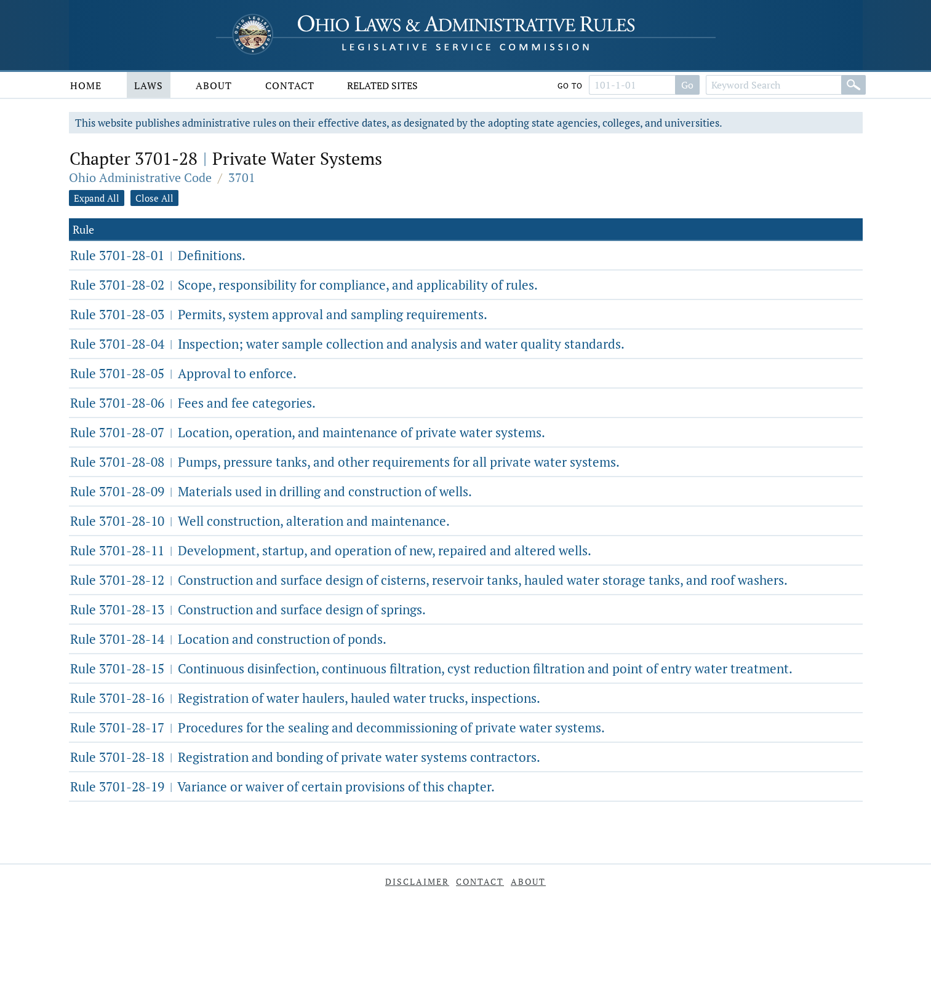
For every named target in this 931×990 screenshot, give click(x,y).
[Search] (853, 85)
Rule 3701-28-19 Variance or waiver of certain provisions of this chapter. (282, 786)
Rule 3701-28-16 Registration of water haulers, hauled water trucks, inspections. (305, 698)
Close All (154, 198)
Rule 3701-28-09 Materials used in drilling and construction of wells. (271, 491)
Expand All (96, 198)
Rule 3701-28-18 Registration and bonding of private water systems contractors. (305, 757)
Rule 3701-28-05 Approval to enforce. (183, 373)
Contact (289, 85)
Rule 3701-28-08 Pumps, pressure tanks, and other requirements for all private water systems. (345, 461)
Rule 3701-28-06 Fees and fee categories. (193, 402)
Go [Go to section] (687, 85)
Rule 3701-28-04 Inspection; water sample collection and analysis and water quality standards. (347, 343)
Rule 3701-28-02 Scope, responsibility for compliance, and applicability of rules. (304, 284)
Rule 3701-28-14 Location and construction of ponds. (228, 638)
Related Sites (382, 85)
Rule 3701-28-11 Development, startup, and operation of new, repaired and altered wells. (330, 550)
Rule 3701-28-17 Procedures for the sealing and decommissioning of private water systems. (337, 727)
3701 (241, 177)
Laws (148, 85)
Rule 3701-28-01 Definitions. (158, 255)
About (214, 85)
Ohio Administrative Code (140, 177)
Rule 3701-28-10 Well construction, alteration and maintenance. (260, 520)
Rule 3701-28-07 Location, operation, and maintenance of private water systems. (307, 432)
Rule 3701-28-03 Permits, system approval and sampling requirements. (278, 314)
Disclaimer (417, 881)
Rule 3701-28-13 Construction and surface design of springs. (248, 609)
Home (86, 85)
